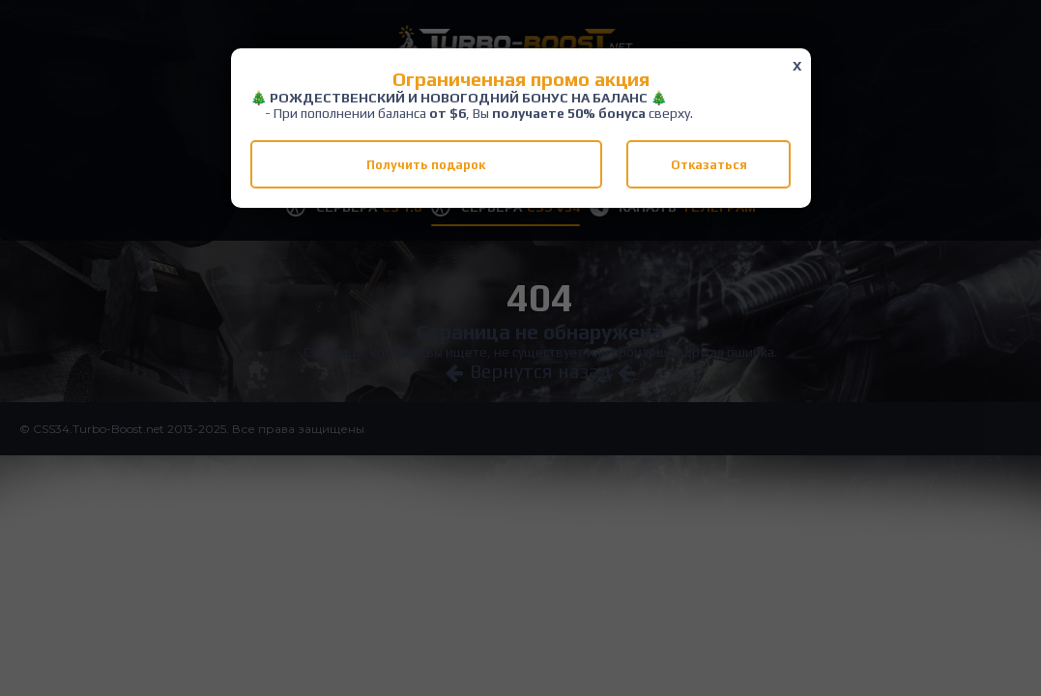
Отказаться (709, 165)
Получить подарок (425, 165)
